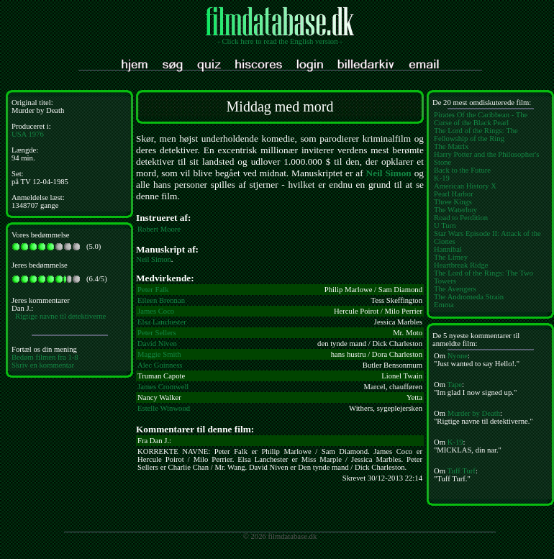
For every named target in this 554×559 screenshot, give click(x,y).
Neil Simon (389, 173)
